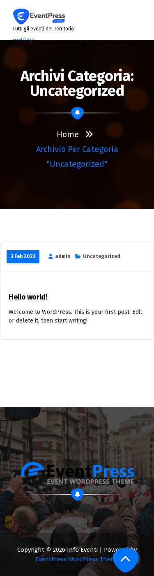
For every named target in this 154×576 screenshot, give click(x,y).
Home (68, 134)
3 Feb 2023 (23, 256)
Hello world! (28, 297)
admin (63, 256)
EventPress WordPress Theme (77, 559)
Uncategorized (101, 256)
